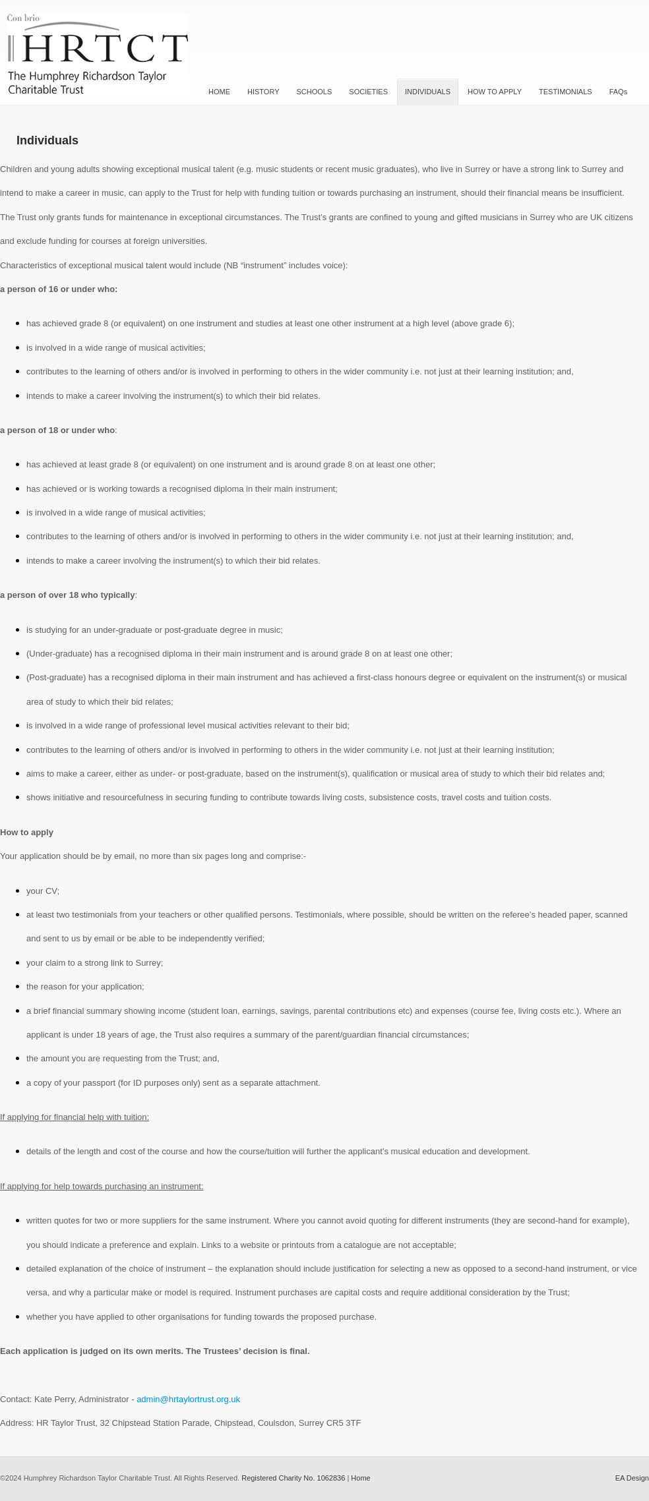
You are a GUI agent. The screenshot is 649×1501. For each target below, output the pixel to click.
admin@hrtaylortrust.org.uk (188, 1399)
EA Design (632, 1478)
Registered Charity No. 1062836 (293, 1478)
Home (360, 1478)
